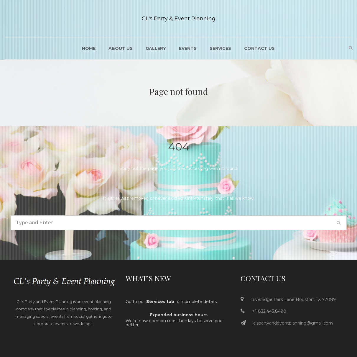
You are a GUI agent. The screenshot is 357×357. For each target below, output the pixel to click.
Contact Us (259, 48)
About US (120, 48)
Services (220, 48)
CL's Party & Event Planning (178, 18)
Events (188, 48)
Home (89, 48)
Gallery (156, 48)
